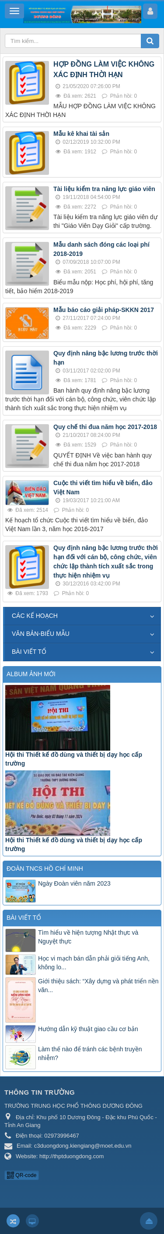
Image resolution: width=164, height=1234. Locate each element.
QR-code (21, 1175)
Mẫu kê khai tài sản (81, 133)
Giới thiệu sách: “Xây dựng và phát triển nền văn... (98, 985)
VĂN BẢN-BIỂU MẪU (41, 633)
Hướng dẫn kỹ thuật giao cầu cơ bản (88, 1028)
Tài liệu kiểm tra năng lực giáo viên (104, 188)
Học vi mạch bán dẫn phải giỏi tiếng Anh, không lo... (94, 963)
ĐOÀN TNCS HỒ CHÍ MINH (45, 868)
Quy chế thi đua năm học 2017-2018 (105, 426)
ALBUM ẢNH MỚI (31, 673)
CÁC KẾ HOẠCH (35, 615)
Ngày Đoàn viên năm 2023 (74, 883)
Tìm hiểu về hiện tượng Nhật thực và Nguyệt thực (88, 937)
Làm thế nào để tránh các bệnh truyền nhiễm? (90, 1053)
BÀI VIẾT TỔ (29, 651)
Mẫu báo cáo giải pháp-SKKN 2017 (103, 309)
